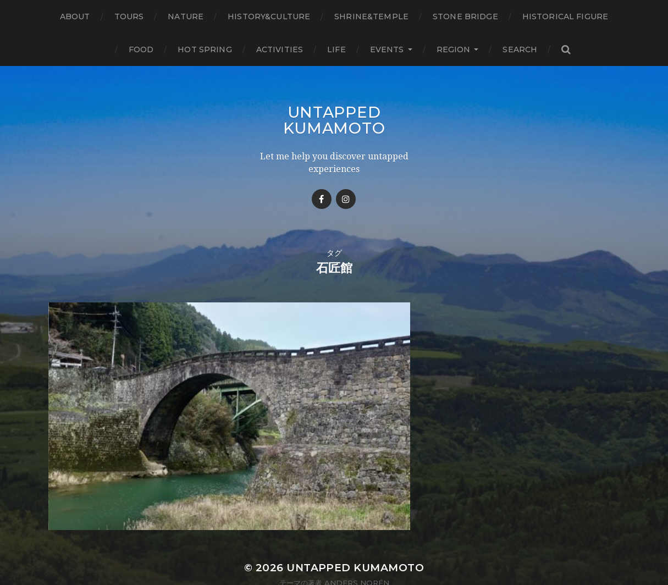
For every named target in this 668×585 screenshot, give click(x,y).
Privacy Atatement (334, 548)
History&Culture (269, 16)
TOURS (129, 16)
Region (454, 49)
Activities (279, 49)
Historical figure (565, 16)
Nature (185, 16)
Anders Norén (356, 540)
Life (336, 49)
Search (520, 49)
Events (387, 49)
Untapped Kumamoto (334, 120)
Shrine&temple (371, 16)
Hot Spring (204, 49)
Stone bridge (465, 16)
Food (141, 49)
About (75, 16)
